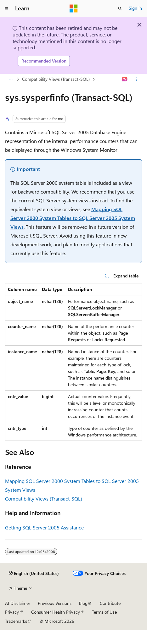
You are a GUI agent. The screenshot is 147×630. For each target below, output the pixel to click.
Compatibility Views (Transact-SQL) (56, 79)
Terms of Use (104, 612)
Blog (83, 603)
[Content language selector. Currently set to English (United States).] (34, 573)
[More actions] (136, 79)
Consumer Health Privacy (55, 612)
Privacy (12, 612)
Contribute (110, 603)
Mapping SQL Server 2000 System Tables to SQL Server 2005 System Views (72, 218)
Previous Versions (54, 603)
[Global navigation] (6, 8)
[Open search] (120, 8)
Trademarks (16, 621)
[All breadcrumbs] (10, 79)
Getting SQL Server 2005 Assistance (44, 527)
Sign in (135, 8)
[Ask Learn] (125, 79)
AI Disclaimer (17, 603)
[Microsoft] (74, 8)
